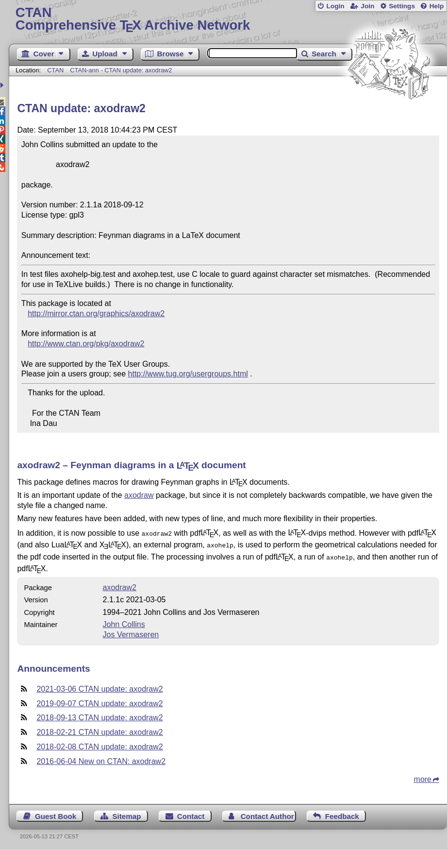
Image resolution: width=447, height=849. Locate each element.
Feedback (342, 813)
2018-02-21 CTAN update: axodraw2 (99, 729)
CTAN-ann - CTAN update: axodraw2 (121, 70)
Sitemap (126, 813)
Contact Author (267, 813)
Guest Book (55, 813)
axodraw (138, 495)
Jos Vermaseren (131, 632)
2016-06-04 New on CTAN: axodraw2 (101, 758)
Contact (191, 813)
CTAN (55, 70)
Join (367, 6)
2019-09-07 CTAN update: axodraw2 (99, 700)
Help (437, 6)
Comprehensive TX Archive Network (228, 19)
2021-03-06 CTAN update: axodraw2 (99, 686)
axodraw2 (119, 584)
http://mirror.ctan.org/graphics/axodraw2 (96, 313)
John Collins (124, 621)
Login (335, 6)
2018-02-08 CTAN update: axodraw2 (99, 744)
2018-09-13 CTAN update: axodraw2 (99, 715)
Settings (402, 6)
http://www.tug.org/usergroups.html (188, 374)
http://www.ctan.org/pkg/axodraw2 (86, 344)
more (422, 776)
